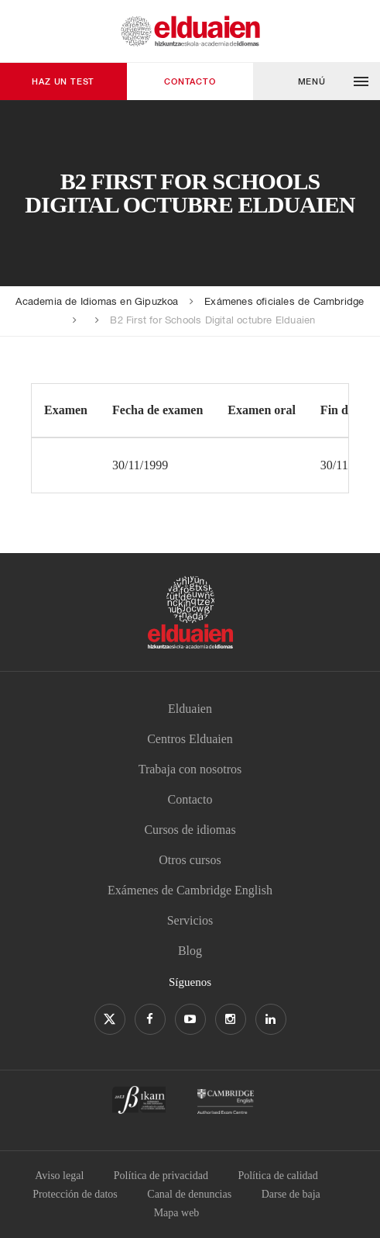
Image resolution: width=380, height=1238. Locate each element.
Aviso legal (59, 1175)
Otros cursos (190, 859)
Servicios (190, 920)
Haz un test (63, 81)
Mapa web (177, 1213)
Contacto (189, 81)
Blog (190, 950)
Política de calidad (277, 1175)
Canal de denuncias (189, 1194)
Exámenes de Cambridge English (190, 890)
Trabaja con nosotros (190, 769)
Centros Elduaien (190, 738)
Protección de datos (75, 1194)
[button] (316, 81)
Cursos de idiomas (189, 829)
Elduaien (190, 708)
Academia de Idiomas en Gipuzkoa (96, 301)
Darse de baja (291, 1194)
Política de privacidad (161, 1175)
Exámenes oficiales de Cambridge (284, 301)
